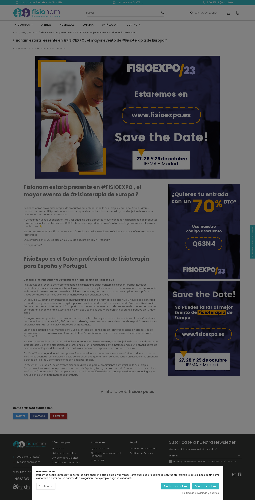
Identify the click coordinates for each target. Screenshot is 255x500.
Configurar (46, 486)
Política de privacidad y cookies (200, 493)
